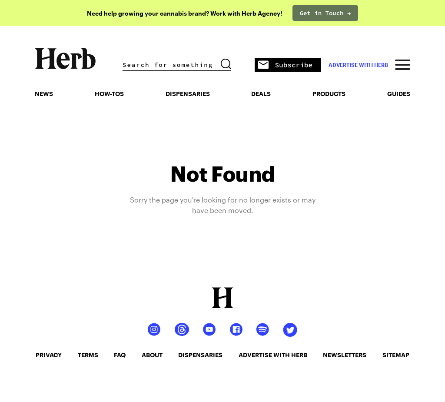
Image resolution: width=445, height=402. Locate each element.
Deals (261, 93)
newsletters (344, 355)
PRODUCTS (328, 93)
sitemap (395, 355)
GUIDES (398, 93)
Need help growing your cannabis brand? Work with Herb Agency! (184, 13)
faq (120, 355)
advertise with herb (358, 65)
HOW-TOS (109, 93)
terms (88, 355)
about (152, 355)
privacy (49, 355)
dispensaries (200, 355)
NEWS (44, 93)
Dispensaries (188, 93)
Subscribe (285, 65)
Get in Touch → (325, 13)
